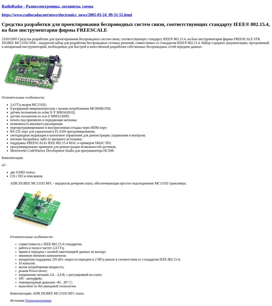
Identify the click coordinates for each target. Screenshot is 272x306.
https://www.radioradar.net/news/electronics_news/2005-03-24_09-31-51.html (67, 15)
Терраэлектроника (38, 300)
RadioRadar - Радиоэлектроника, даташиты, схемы (47, 6)
